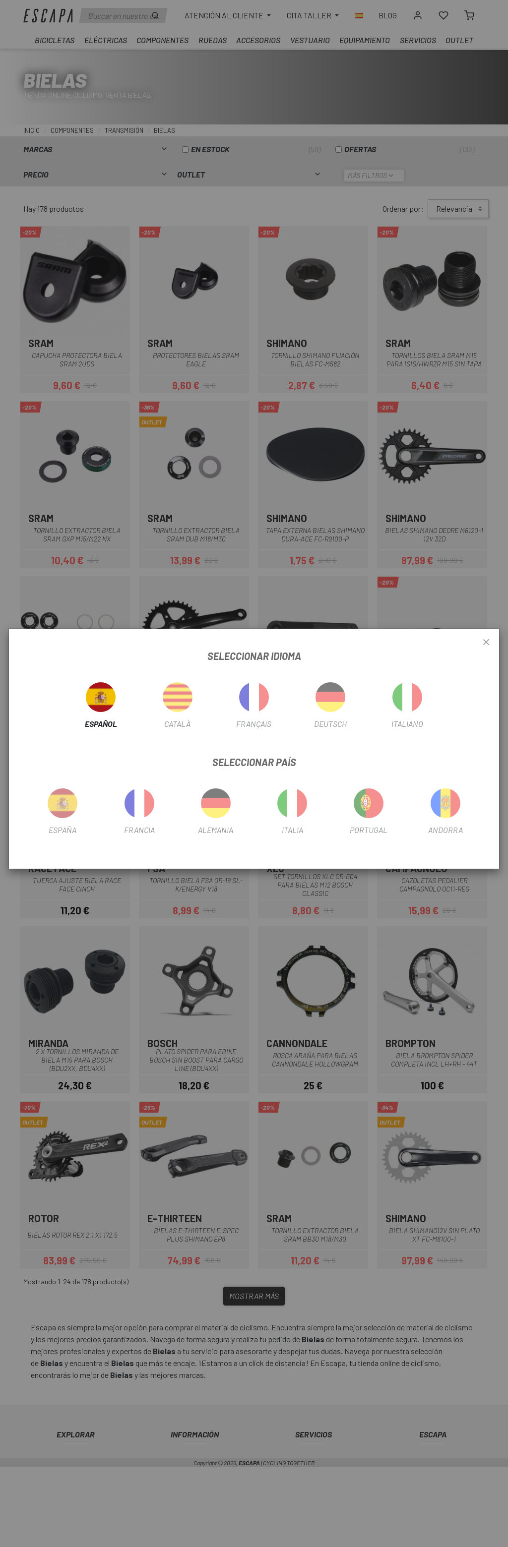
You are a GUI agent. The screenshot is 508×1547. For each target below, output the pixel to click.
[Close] (486, 643)
